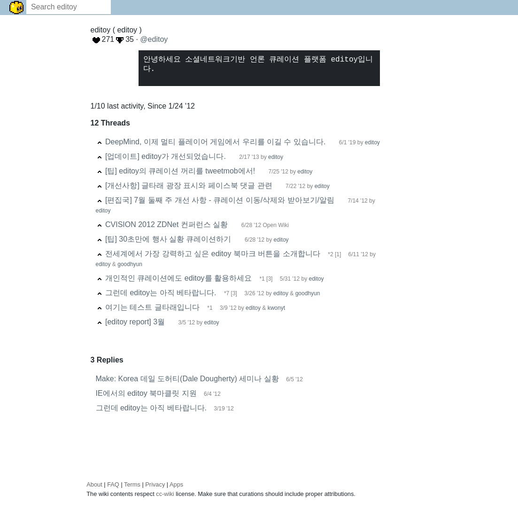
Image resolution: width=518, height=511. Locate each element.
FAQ (113, 484)
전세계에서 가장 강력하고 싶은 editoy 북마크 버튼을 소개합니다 (212, 254)
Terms (132, 484)
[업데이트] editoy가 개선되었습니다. (165, 156)
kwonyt (276, 308)
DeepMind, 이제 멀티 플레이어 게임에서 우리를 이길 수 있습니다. (215, 142)
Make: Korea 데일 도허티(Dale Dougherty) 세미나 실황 (187, 379)
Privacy (155, 484)
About (94, 484)
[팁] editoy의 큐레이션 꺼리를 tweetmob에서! (180, 171)
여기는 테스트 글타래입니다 (152, 307)
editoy (372, 142)
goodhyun (129, 264)
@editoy (154, 39)
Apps (176, 484)
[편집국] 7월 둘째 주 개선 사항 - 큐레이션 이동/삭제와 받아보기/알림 (219, 200)
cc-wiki (165, 493)
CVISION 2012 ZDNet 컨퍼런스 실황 (166, 224)
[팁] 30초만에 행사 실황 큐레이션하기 (168, 239)
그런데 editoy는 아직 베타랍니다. (160, 293)
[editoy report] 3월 (135, 322)
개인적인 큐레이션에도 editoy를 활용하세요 (178, 278)
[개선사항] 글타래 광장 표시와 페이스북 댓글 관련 (188, 185)
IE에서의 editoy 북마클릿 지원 (146, 393)
